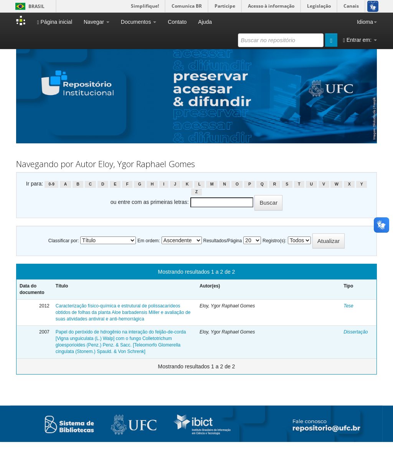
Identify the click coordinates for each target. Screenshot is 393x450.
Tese (348, 306)
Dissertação (355, 332)
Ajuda (205, 22)
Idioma (367, 22)
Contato (177, 22)
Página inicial (54, 22)
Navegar (96, 22)
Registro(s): (274, 240)
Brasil (28, 6)
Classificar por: (63, 240)
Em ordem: (148, 240)
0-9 (51, 184)
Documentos (138, 22)
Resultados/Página (222, 240)
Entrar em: (360, 40)
